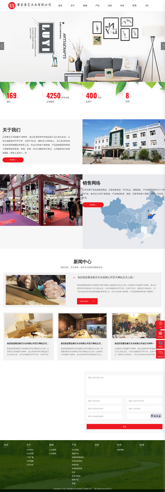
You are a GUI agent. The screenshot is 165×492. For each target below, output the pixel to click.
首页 (60, 5)
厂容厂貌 (30, 457)
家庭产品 (75, 453)
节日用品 (75, 450)
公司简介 (30, 450)
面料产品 (75, 480)
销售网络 (120, 450)
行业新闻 (52, 453)
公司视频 (30, 461)
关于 (73, 5)
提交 (124, 427)
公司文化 (30, 465)
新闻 (85, 5)
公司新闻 (52, 450)
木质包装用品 (77, 461)
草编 (73, 483)
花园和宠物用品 (78, 457)
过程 (110, 5)
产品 (97, 5)
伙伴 (122, 5)
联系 (135, 5)
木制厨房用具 (77, 468)
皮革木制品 (76, 476)
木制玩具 (75, 465)
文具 (73, 472)
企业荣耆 (30, 453)
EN (147, 5)
